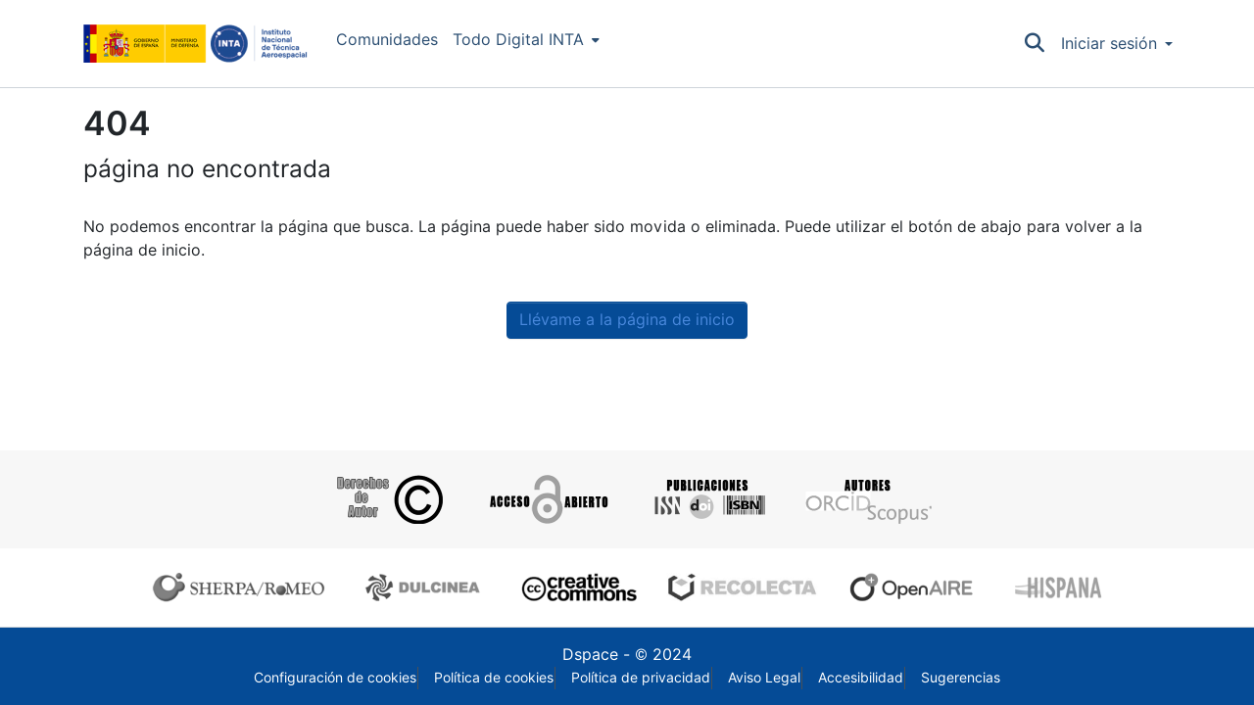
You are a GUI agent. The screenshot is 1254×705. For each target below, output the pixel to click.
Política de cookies (494, 677)
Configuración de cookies (335, 677)
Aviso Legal (764, 677)
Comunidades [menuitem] (387, 39)
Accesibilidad (860, 677)
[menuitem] (526, 40)
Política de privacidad (640, 677)
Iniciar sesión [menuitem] (1109, 43)
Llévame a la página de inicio (627, 319)
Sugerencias (960, 677)
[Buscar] (1035, 44)
